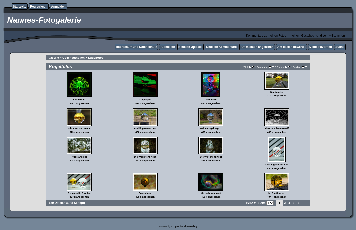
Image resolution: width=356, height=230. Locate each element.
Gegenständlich (73, 57)
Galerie (54, 57)
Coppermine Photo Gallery (184, 226)
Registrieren (38, 6)
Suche (339, 47)
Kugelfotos (96, 57)
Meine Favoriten (320, 47)
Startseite (19, 6)
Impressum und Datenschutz (136, 47)
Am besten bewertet (291, 47)
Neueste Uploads (190, 47)
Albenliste (167, 47)
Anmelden (58, 6)
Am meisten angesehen (257, 47)
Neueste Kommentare (221, 47)
